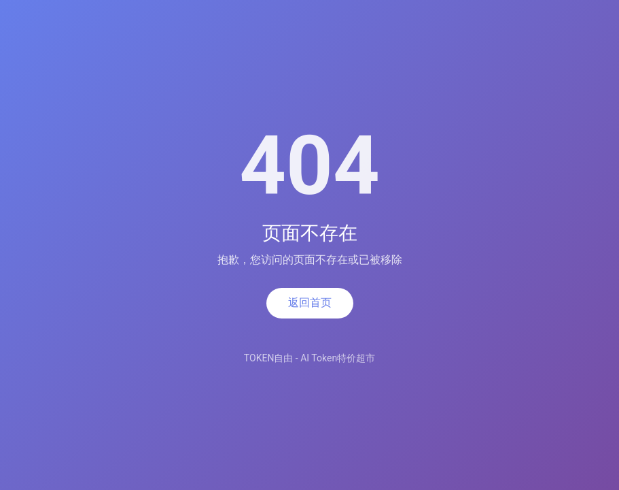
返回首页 (310, 302)
